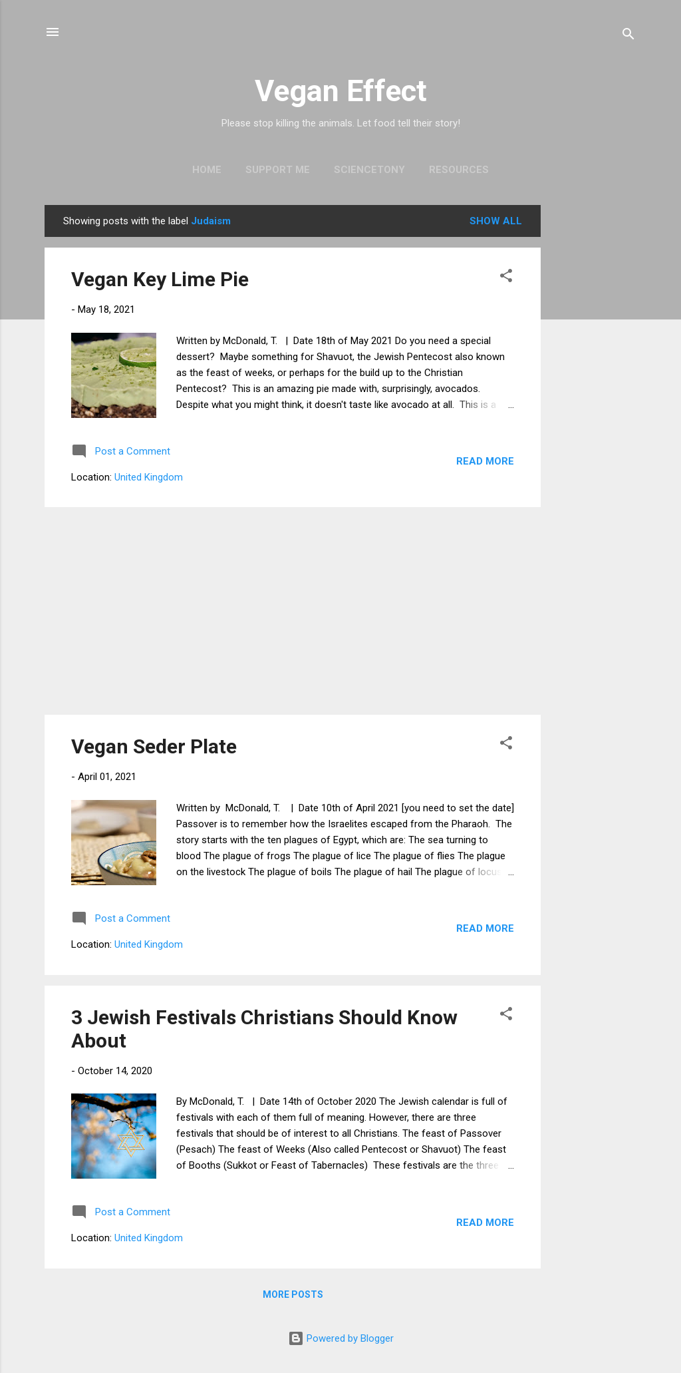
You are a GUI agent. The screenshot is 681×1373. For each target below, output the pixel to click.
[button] (506, 278)
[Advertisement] (593, 404)
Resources (459, 170)
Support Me (277, 170)
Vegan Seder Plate (154, 746)
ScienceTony (369, 170)
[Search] (628, 36)
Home (206, 170)
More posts (293, 1294)
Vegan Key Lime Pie (160, 279)
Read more (485, 461)
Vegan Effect (341, 90)
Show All (496, 221)
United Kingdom (148, 477)
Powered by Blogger (341, 1338)
